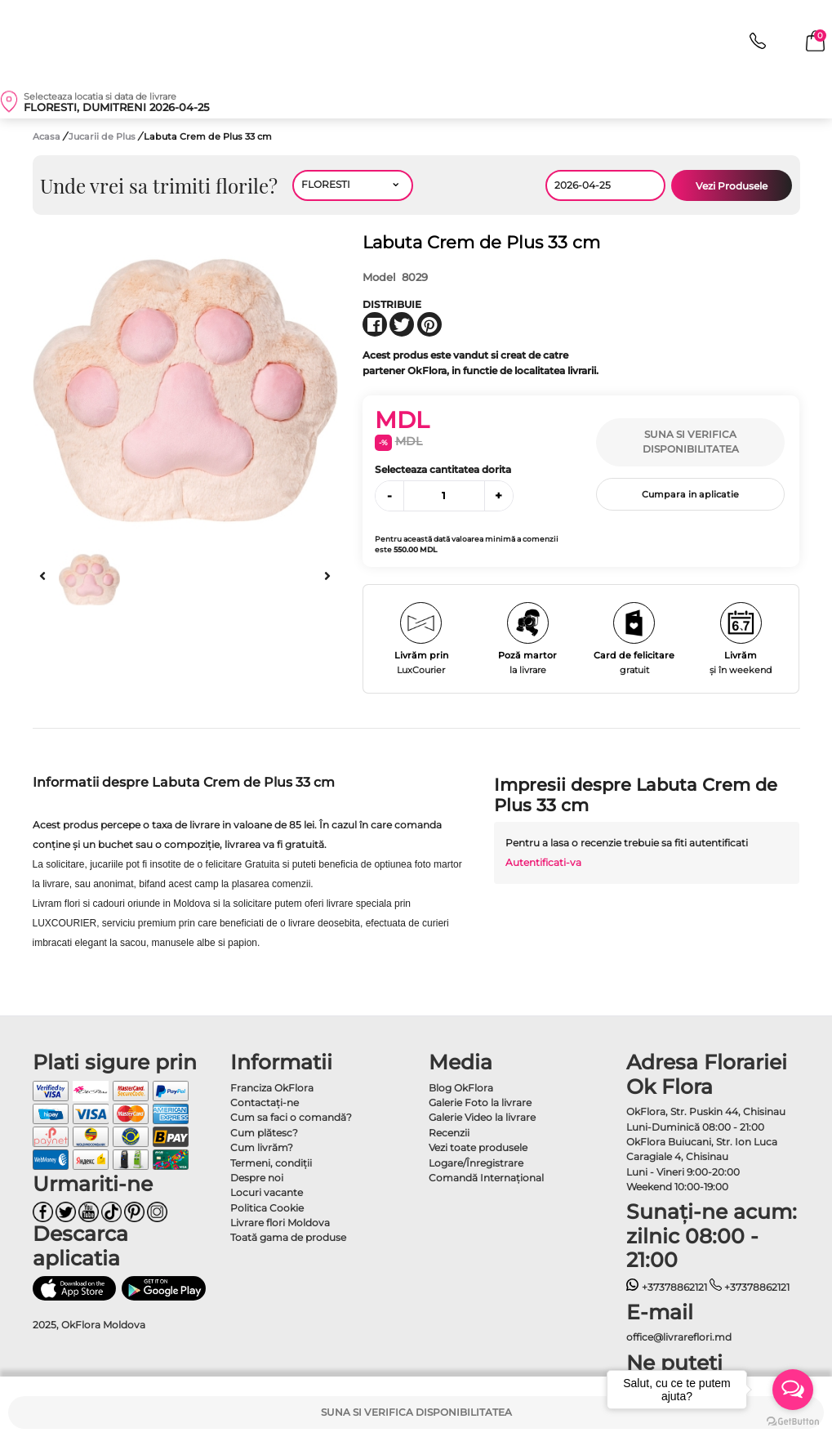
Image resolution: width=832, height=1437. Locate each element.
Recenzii (449, 1133)
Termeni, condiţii (271, 1163)
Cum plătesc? (264, 1133)
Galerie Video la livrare (482, 1117)
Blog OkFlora (461, 1088)
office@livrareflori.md (679, 1337)
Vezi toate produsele (478, 1147)
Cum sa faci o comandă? (291, 1117)
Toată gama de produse (288, 1237)
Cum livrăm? (261, 1147)
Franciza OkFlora (272, 1088)
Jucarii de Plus (103, 136)
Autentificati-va (543, 862)
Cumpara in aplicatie (690, 494)
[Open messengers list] (792, 1389)
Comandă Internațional (486, 1177)
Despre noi (256, 1177)
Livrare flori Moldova (280, 1222)
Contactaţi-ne (264, 1102)
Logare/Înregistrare (476, 1163)
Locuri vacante (266, 1192)
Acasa (46, 136)
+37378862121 (666, 1287)
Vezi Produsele (731, 186)
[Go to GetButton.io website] (793, 1421)
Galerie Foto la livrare (480, 1102)
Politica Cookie (267, 1208)
